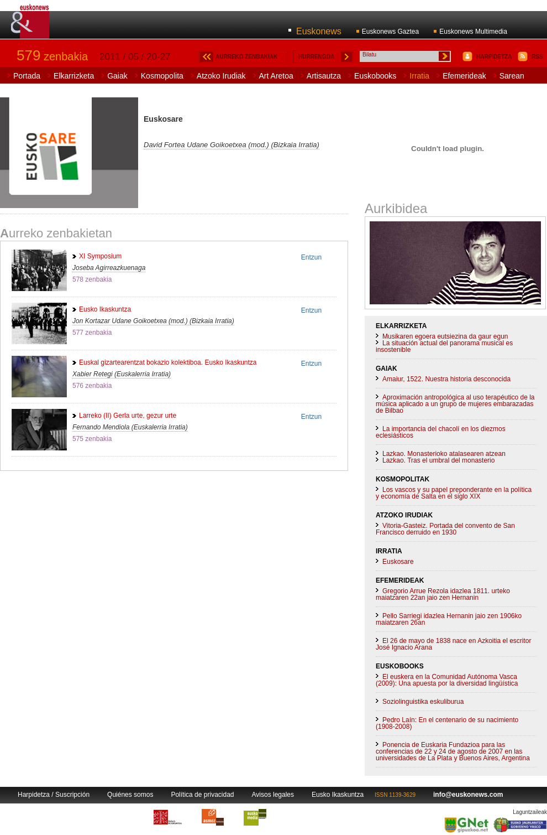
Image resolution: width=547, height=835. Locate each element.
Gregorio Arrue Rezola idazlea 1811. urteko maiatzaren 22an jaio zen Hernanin (443, 594)
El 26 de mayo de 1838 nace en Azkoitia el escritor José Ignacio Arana (454, 644)
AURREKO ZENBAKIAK (246, 57)
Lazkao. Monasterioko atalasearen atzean (444, 454)
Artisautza (324, 75)
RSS (537, 57)
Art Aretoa (276, 75)
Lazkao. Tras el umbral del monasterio (438, 460)
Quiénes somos (130, 794)
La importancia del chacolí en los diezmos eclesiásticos (441, 432)
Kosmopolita (162, 75)
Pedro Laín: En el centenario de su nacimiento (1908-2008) (447, 723)
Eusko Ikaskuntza (105, 309)
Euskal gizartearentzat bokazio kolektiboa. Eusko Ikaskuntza (168, 362)
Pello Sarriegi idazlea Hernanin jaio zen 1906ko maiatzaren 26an (449, 619)
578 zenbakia (92, 279)
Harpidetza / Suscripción (54, 794)
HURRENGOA (316, 57)
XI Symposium (100, 256)
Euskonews (318, 31)
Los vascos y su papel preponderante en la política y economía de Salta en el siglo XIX (454, 493)
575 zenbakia (92, 439)
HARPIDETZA (494, 57)
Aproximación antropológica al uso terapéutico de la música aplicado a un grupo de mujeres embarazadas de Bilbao (455, 403)
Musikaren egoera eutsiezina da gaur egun (445, 336)
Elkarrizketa (74, 75)
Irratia (419, 75)
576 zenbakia (92, 386)
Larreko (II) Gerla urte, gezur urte (127, 415)
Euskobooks (375, 75)
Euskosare (398, 562)
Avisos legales (273, 794)
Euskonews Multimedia (473, 31)
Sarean (511, 75)
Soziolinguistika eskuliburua (423, 702)
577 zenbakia (92, 332)
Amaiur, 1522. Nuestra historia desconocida (446, 379)
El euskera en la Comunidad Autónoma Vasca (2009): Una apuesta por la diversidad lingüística (447, 680)
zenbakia (52, 56)
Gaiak (117, 75)
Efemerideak (464, 75)
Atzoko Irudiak (221, 75)
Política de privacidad (202, 794)
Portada (26, 75)
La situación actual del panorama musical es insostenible (444, 346)
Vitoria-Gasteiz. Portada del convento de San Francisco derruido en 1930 (445, 529)
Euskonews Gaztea (390, 31)
